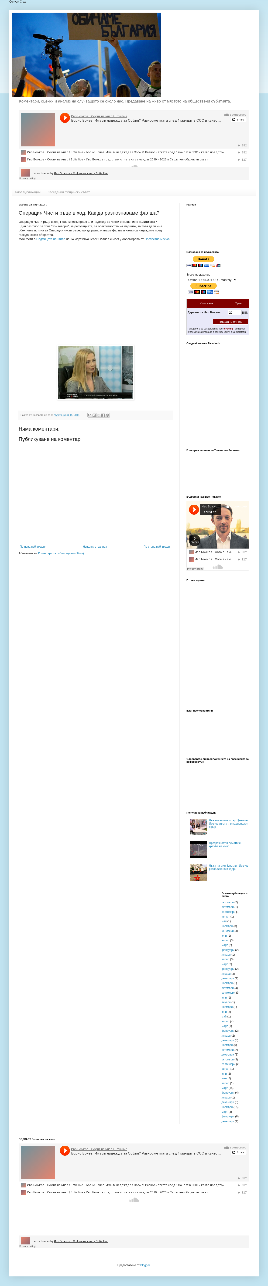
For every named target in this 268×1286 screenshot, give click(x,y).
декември (228, 978)
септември (228, 912)
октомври (228, 902)
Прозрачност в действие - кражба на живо (225, 844)
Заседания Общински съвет (69, 192)
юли (224, 997)
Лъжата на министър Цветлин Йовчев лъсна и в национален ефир (228, 824)
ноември (227, 926)
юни (224, 935)
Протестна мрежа (157, 239)
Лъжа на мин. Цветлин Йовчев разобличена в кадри (228, 867)
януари (226, 954)
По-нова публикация (33, 546)
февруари (228, 950)
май (224, 921)
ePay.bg (228, 328)
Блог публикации (28, 192)
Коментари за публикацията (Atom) (61, 553)
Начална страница (95, 546)
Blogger (145, 1265)
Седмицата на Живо (50, 239)
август (226, 916)
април (226, 940)
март (225, 945)
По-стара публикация (157, 546)
